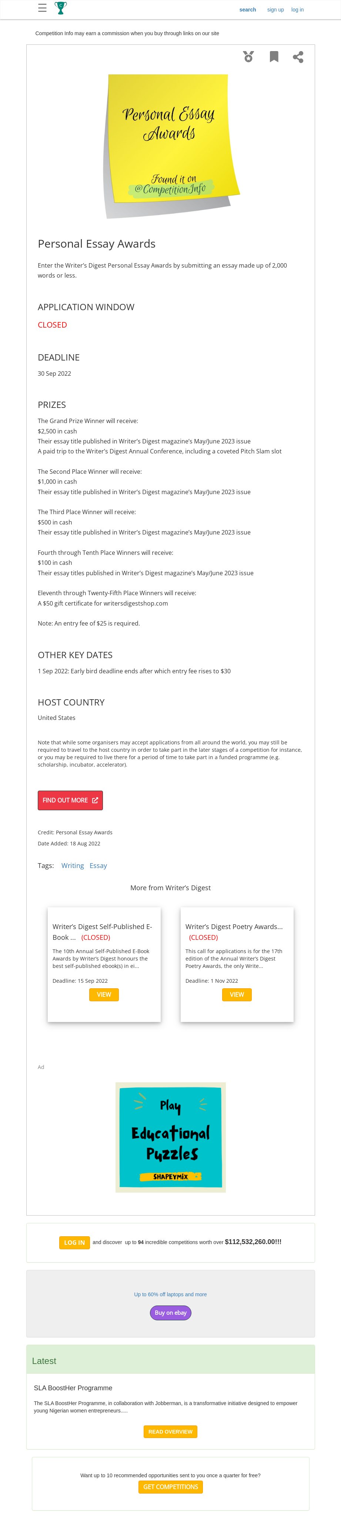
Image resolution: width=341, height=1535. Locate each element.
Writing (72, 865)
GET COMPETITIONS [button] (170, 1487)
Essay (98, 865)
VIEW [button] (104, 995)
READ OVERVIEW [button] (170, 1432)
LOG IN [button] (74, 1243)
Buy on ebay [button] (171, 1313)
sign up (275, 10)
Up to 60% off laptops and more (170, 1294)
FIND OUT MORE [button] (70, 800)
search (248, 10)
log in (297, 10)
